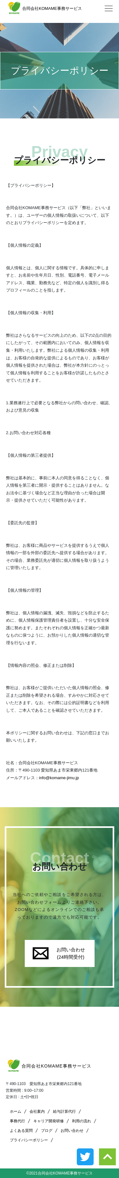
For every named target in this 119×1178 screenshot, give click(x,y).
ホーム (15, 1111)
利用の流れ (81, 1121)
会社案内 (37, 1111)
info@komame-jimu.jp (59, 777)
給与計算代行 (64, 1111)
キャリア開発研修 (48, 1121)
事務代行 (17, 1121)
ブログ (46, 1130)
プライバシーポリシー (29, 1140)
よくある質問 (21, 1130)
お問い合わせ (72, 1130)
